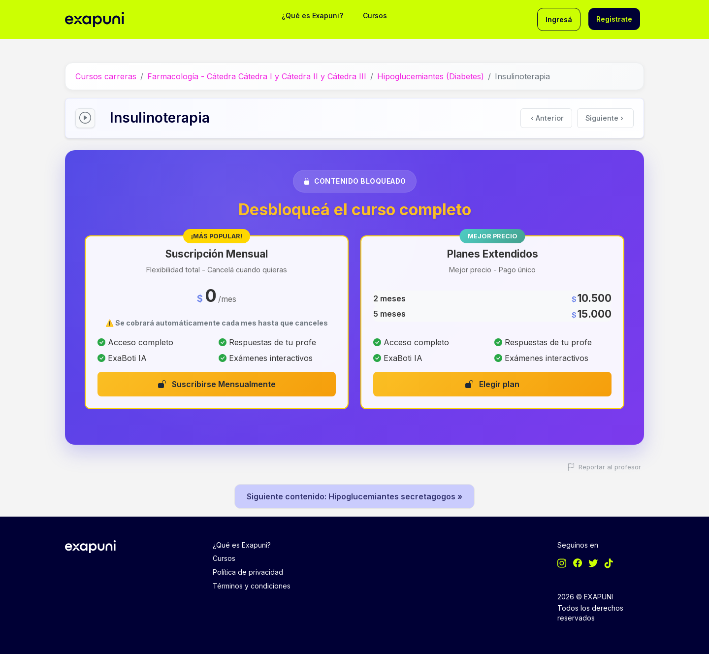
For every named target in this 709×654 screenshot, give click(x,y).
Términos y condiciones (251, 586)
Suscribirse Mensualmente (217, 384)
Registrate (614, 19)
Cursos (375, 15)
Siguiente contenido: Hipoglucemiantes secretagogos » (354, 496)
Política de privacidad (248, 572)
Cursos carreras (105, 76)
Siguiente (604, 118)
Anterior (547, 118)
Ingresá (559, 19)
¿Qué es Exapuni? (312, 15)
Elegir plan (492, 384)
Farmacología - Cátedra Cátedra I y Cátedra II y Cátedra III (256, 76)
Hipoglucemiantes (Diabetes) (430, 76)
